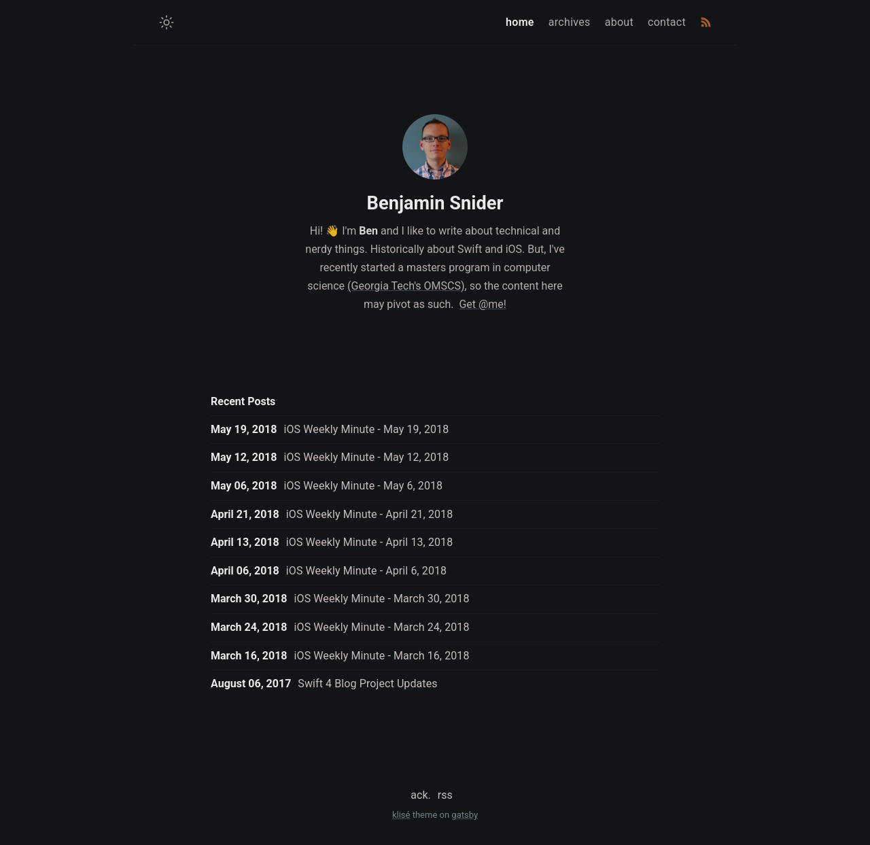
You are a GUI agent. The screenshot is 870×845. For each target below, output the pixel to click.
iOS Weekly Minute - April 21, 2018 (369, 514)
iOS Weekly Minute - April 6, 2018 (366, 570)
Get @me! (482, 304)
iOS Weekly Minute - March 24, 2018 (382, 627)
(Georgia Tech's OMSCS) (405, 285)
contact (667, 22)
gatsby (464, 815)
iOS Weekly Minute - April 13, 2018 (369, 542)
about (619, 22)
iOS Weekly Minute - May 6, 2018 (362, 485)
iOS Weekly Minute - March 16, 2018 (382, 655)
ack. (420, 795)
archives (570, 22)
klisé (401, 815)
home (520, 22)
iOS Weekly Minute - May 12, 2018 (366, 457)
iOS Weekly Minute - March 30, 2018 (382, 598)
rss (445, 795)
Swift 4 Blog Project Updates (367, 683)
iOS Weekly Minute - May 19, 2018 (366, 429)
